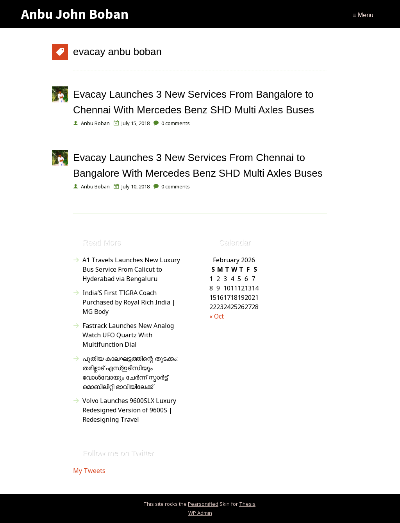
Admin (200, 512)
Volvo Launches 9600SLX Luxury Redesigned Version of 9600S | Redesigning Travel (129, 410)
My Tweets (89, 470)
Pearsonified (203, 503)
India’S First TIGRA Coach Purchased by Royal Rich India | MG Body (128, 302)
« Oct (216, 316)
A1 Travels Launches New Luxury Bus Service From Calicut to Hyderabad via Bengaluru (131, 269)
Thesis (247, 503)
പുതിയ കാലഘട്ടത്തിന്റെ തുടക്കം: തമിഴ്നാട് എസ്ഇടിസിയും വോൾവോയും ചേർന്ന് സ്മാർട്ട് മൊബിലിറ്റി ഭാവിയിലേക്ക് (130, 372)
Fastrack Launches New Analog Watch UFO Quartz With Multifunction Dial (128, 335)
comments (175, 123)
